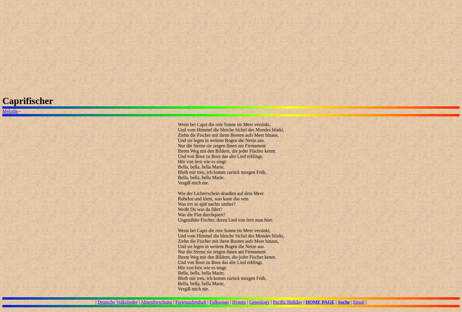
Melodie (10, 111)
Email (358, 302)
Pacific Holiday (287, 302)
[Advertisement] (179, 49)
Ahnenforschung (156, 302)
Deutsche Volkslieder (118, 302)
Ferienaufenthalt (190, 302)
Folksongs (219, 302)
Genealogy (259, 302)
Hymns (239, 302)
